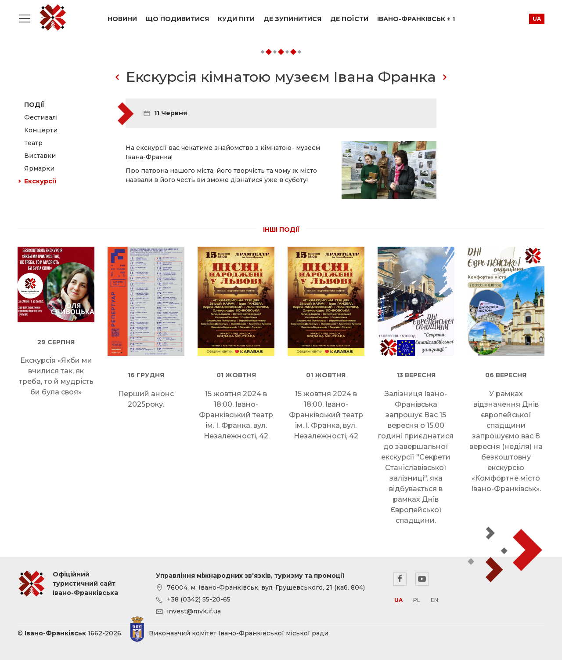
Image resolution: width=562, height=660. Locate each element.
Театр (33, 143)
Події (34, 105)
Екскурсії (40, 181)
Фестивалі (41, 117)
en (434, 600)
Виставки (40, 156)
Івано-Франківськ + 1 (416, 19)
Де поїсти (349, 19)
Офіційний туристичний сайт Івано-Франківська (52, 17)
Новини (122, 19)
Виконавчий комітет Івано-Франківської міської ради (238, 633)
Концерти (41, 130)
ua (537, 18)
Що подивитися (177, 19)
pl (416, 600)
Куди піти (236, 19)
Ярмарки (39, 168)
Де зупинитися (292, 19)
